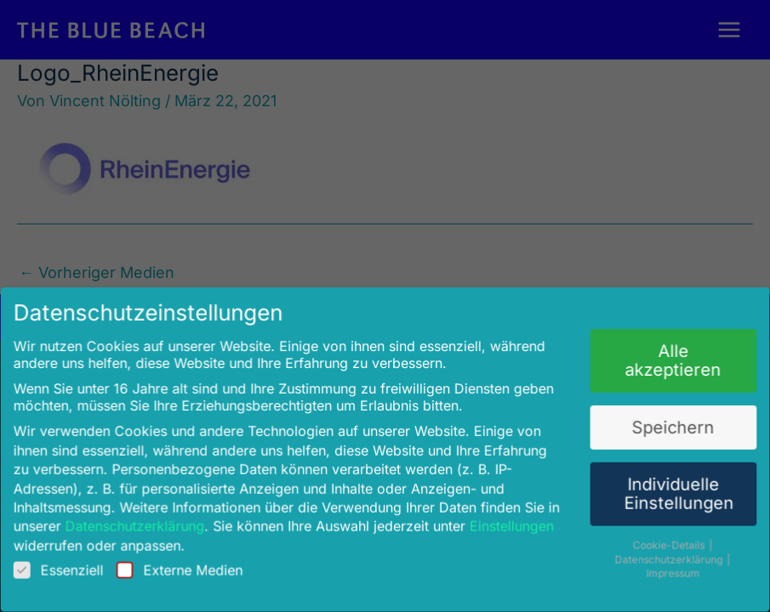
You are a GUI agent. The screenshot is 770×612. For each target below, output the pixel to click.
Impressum (660, 564)
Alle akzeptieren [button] (660, 360)
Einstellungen (505, 518)
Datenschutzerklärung (146, 518)
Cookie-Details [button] (657, 536)
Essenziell (74, 560)
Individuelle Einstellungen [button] (665, 487)
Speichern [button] (660, 424)
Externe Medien (188, 560)
